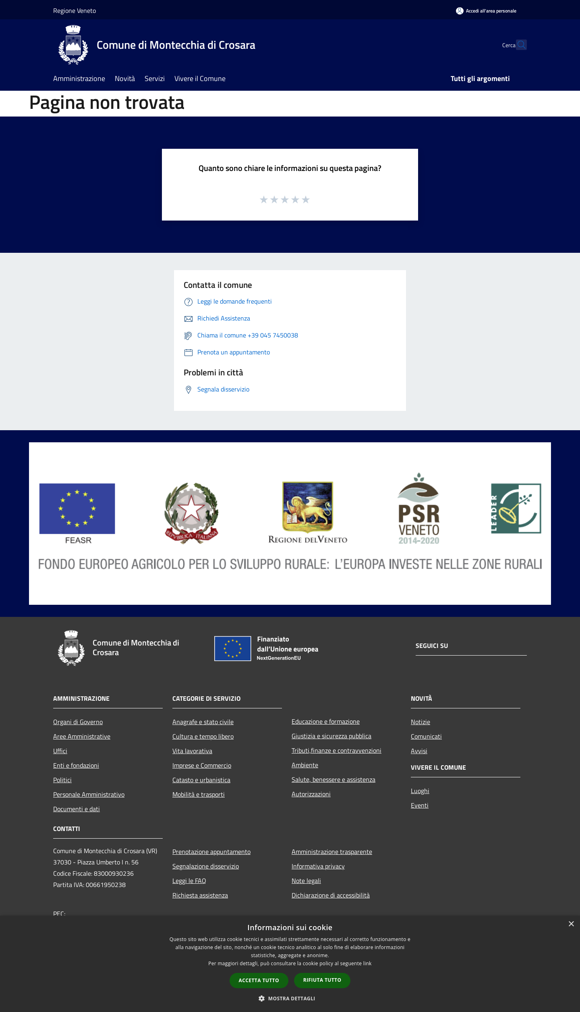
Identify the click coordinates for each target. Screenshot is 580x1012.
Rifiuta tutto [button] (322, 980)
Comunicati (426, 736)
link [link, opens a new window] (367, 963)
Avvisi (419, 751)
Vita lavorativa (192, 751)
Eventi (420, 805)
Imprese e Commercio (201, 765)
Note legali (306, 880)
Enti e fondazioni (76, 765)
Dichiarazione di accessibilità (331, 895)
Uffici (60, 751)
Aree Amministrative (81, 736)
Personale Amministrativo (88, 794)
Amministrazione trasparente (332, 851)
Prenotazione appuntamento (211, 851)
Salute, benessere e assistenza (333, 779)
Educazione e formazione (326, 721)
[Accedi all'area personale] (486, 10)
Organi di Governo (78, 722)
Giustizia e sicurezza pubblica (331, 736)
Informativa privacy (318, 866)
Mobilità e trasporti (198, 794)
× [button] (571, 924)
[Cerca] (517, 44)
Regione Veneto (74, 10)
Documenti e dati (76, 809)
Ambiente (305, 765)
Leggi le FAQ (189, 880)
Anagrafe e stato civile (203, 722)
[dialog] (290, 964)
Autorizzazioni (311, 794)
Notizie (420, 722)
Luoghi (420, 790)
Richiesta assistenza (200, 895)
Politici (62, 780)
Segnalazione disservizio (205, 866)
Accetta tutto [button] (259, 980)
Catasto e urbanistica (201, 780)
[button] (290, 998)
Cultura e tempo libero (203, 736)
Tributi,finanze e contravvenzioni (336, 750)
